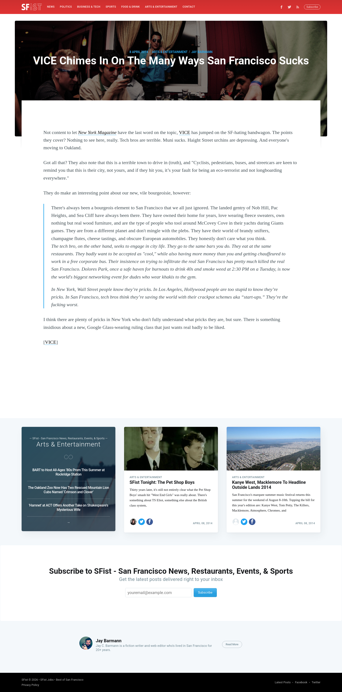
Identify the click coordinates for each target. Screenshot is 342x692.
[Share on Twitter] (141, 520)
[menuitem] (50, 7)
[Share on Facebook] (149, 520)
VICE (184, 132)
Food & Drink (130, 6)
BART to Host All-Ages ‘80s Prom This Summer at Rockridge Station (68, 471)
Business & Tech (89, 6)
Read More (232, 644)
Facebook (301, 682)
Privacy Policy (30, 685)
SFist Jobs (47, 679)
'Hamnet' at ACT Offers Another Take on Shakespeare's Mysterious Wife (68, 506)
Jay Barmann (201, 52)
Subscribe (312, 7)
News (51, 6)
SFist (25, 679)
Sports (111, 6)
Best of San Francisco (69, 679)
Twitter (316, 682)
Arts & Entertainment (161, 6)
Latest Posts (283, 682)
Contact (189, 6)
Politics (66, 6)
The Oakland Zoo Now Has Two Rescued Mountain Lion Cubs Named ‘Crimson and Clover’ (68, 488)
